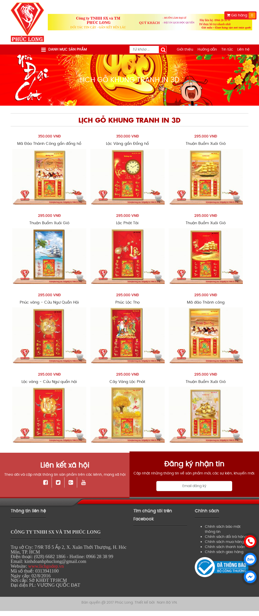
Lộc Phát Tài (127, 223)
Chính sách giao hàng (224, 552)
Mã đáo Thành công (206, 302)
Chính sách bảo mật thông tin (223, 529)
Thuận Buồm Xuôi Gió (206, 144)
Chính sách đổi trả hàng (226, 537)
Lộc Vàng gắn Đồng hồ (127, 144)
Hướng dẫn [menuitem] (207, 49)
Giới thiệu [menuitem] (185, 49)
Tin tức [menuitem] (227, 49)
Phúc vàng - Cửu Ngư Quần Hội (49, 302)
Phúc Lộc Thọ (127, 302)
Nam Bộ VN (167, 601)
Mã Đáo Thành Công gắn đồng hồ (49, 144)
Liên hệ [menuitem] (243, 49)
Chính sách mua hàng (224, 542)
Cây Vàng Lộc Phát (127, 382)
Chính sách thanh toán (225, 547)
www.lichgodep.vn (46, 566)
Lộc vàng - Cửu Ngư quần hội (49, 382)
